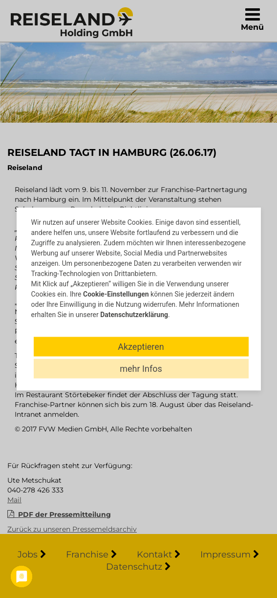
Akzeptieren (141, 347)
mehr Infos (141, 368)
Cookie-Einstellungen (116, 294)
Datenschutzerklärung (134, 315)
